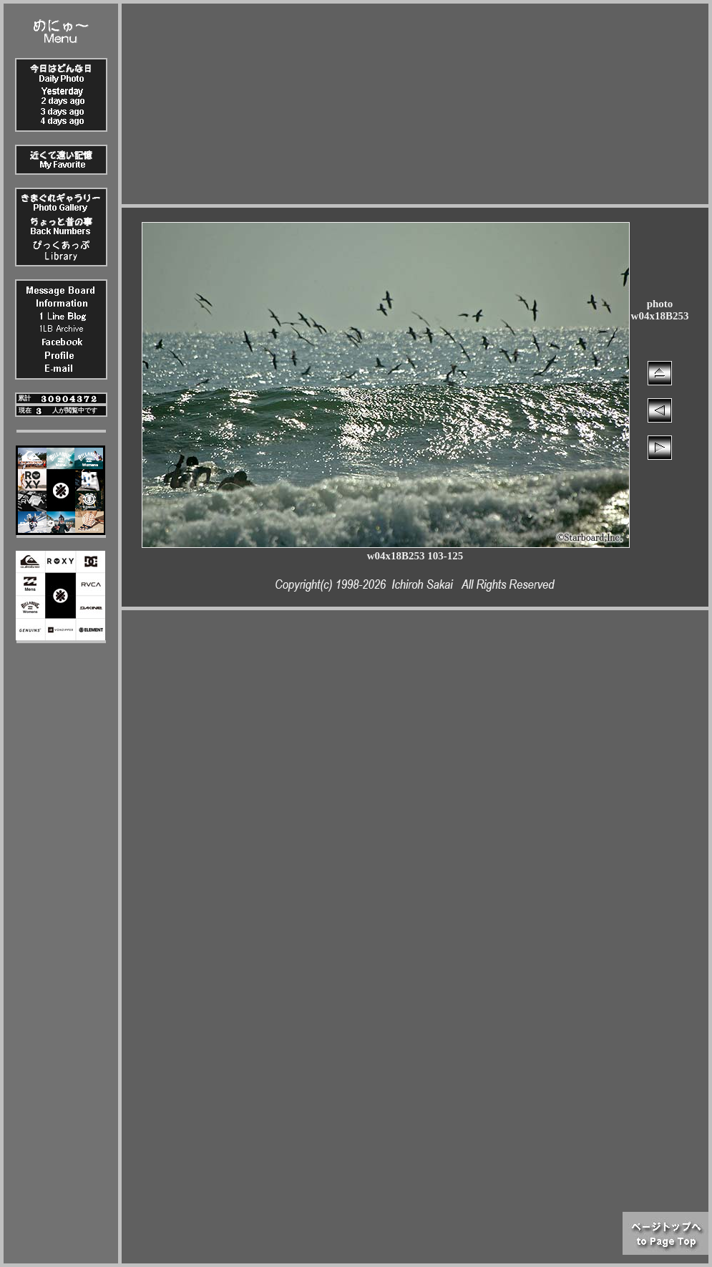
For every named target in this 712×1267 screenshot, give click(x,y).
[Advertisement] (415, 104)
